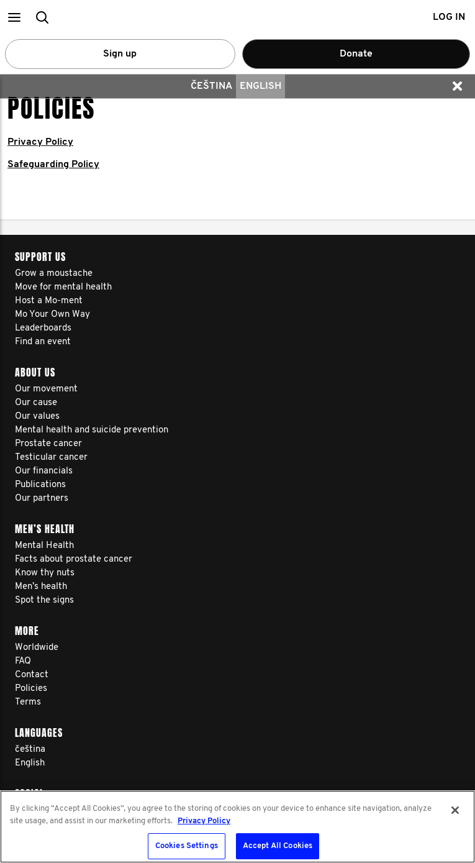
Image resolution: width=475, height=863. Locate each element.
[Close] (455, 810)
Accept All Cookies (277, 846)
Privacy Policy (40, 142)
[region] (237, 826)
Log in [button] (449, 17)
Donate (356, 54)
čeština (211, 86)
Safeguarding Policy (53, 165)
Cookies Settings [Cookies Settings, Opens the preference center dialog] (186, 846)
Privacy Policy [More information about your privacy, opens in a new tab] (204, 821)
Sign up (120, 54)
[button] (14, 17)
